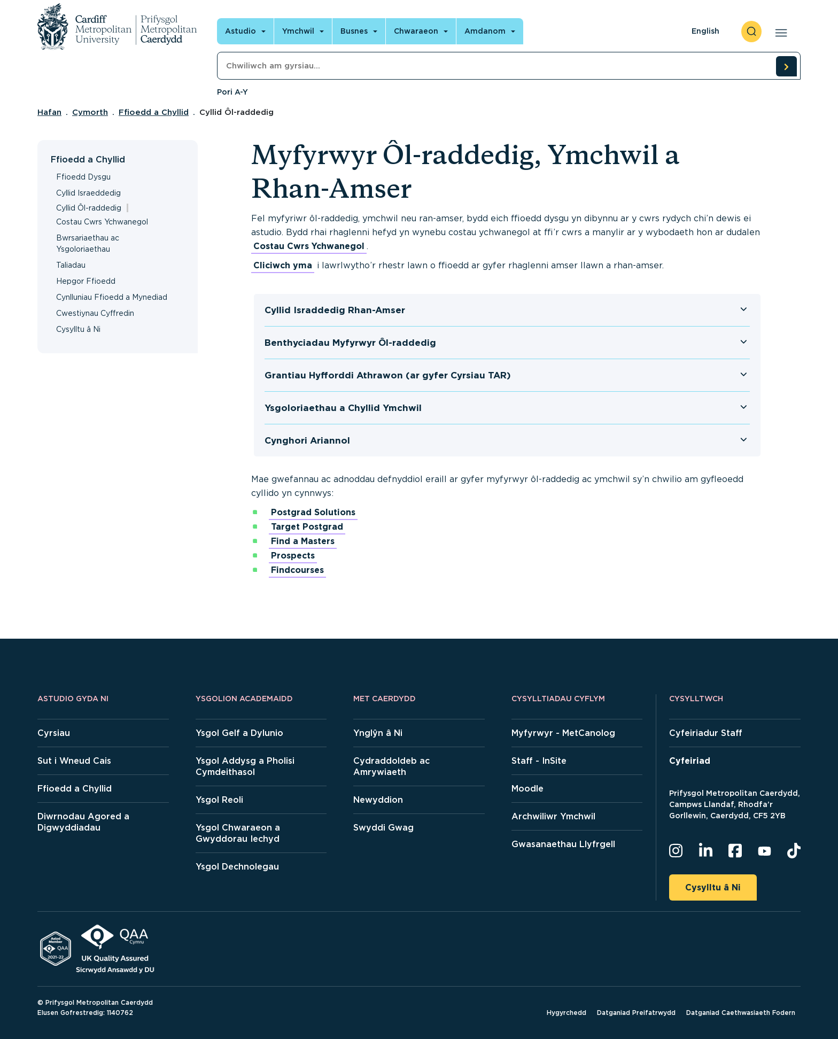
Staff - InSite (539, 761)
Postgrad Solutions (313, 512)
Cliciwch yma (282, 265)
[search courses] (786, 66)
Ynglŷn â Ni (377, 733)
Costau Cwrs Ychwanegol (102, 222)
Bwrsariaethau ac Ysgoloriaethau (87, 243)
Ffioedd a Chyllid (154, 112)
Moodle (527, 789)
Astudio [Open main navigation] (240, 31)
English (705, 31)
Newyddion (378, 800)
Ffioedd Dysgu (83, 177)
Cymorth (90, 112)
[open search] (751, 31)
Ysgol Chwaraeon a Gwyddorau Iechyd (238, 833)
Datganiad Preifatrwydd (636, 1013)
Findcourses (297, 570)
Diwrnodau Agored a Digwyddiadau (83, 822)
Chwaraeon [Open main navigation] (416, 31)
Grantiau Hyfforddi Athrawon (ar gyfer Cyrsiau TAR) (388, 375)
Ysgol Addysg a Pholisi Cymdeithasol (245, 766)
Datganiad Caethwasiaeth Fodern (740, 1013)
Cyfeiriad (689, 761)
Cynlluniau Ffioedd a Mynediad (111, 297)
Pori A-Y (232, 92)
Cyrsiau (53, 733)
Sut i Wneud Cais (74, 761)
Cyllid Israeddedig (88, 193)
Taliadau (71, 265)
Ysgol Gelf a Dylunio (239, 733)
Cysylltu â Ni (78, 329)
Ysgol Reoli (219, 800)
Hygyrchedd (566, 1013)
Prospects (293, 555)
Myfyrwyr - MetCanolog (563, 733)
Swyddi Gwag (383, 828)
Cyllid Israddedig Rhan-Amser (335, 310)
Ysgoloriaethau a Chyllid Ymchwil (343, 407)
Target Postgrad (307, 527)
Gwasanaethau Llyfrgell (563, 844)
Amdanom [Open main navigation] (485, 31)
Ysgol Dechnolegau (237, 867)
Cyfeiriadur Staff (705, 733)
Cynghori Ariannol (307, 440)
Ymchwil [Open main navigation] (298, 31)
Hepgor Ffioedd (85, 281)
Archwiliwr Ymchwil (553, 816)
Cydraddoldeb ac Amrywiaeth (391, 766)
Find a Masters (303, 541)
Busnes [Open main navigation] (354, 31)
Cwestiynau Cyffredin (95, 313)
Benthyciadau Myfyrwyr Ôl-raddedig (350, 342)
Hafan (49, 112)
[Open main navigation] (779, 31)
